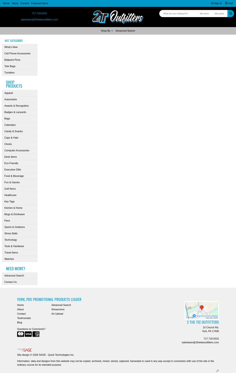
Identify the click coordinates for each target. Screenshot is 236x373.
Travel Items (11, 252)
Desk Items (10, 157)
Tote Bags (9, 66)
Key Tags (9, 201)
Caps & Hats (11, 137)
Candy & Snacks (13, 131)
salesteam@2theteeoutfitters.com (39, 19)
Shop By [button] (105, 30)
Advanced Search (125, 30)
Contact (25, 3)
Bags (7, 118)
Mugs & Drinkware (14, 214)
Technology (10, 239)
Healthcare (10, 195)
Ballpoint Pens (12, 60)
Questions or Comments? (31, 329)
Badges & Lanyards (15, 112)
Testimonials (24, 318)
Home (6, 3)
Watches (9, 259)
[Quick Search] (178, 13)
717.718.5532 (39, 13)
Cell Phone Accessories (17, 53)
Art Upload (57, 313)
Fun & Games (12, 182)
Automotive (10, 99)
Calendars (10, 125)
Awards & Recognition (16, 105)
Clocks (8, 144)
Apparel (8, 93)
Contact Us (10, 282)
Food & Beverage (14, 176)
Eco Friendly (11, 163)
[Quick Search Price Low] (205, 13)
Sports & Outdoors (14, 227)
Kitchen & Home (13, 208)
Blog (19, 322)
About (15, 3)
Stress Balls (10, 233)
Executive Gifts (12, 169)
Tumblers (9, 72)
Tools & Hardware (14, 246)
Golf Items (10, 188)
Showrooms (57, 309)
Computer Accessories (16, 150)
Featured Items (39, 3)
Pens (7, 220)
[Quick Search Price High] (220, 13)
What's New (11, 47)
